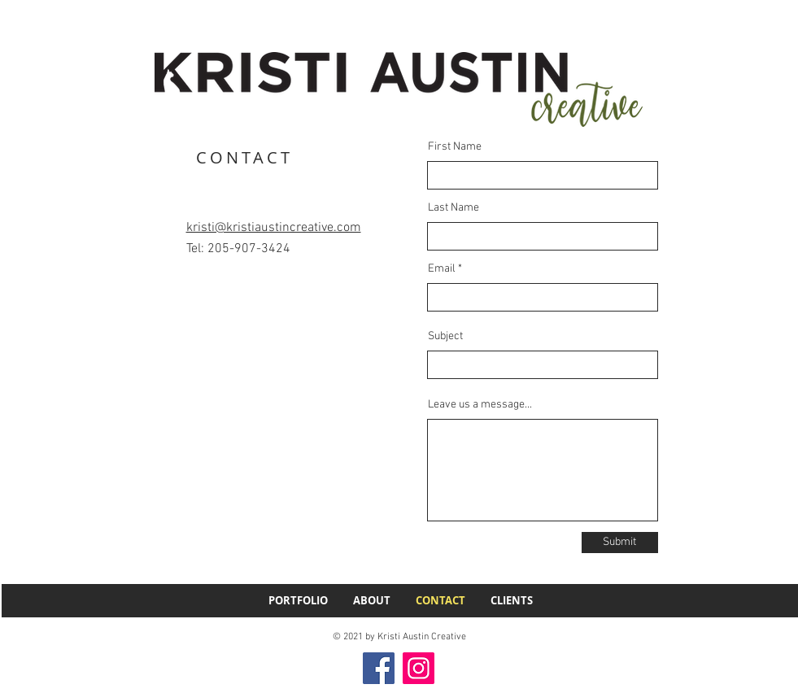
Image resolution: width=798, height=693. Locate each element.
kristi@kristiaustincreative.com (273, 228)
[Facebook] (379, 668)
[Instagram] (418, 668)
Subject (445, 336)
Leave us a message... (480, 405)
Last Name (453, 208)
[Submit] (620, 542)
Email (442, 269)
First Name (455, 147)
